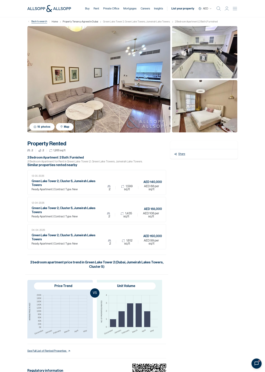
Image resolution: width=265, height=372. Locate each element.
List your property (182, 8)
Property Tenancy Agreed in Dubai (80, 22)
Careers (145, 8)
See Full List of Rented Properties (49, 351)
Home (55, 22)
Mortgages (130, 8)
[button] (227, 9)
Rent (96, 8)
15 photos (42, 126)
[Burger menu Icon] (235, 8)
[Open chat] (256, 364)
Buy (87, 8)
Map (64, 126)
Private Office (111, 8)
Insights (158, 8)
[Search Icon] (218, 8)
